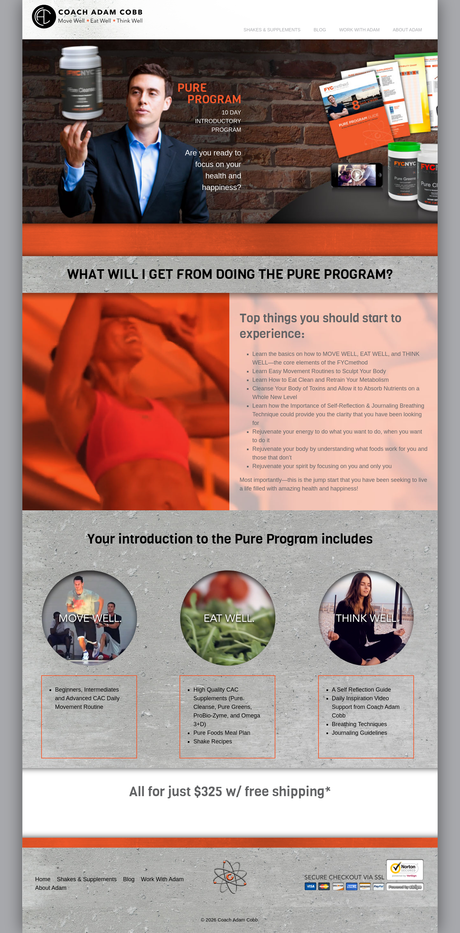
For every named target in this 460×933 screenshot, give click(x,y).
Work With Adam (359, 29)
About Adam (407, 29)
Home (42, 879)
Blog (320, 29)
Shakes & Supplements (272, 29)
